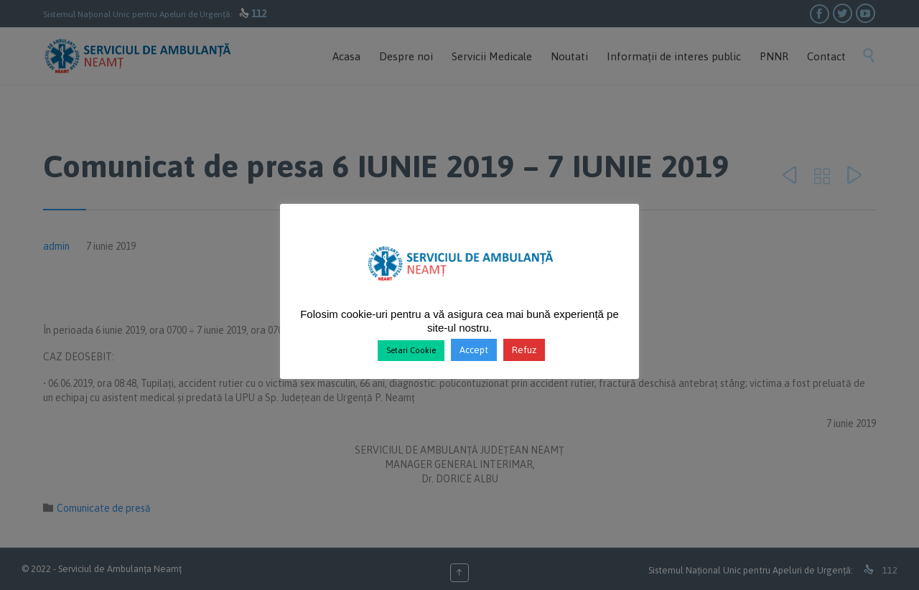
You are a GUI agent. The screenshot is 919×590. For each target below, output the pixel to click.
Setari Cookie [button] (411, 350)
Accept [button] (474, 350)
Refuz (524, 350)
